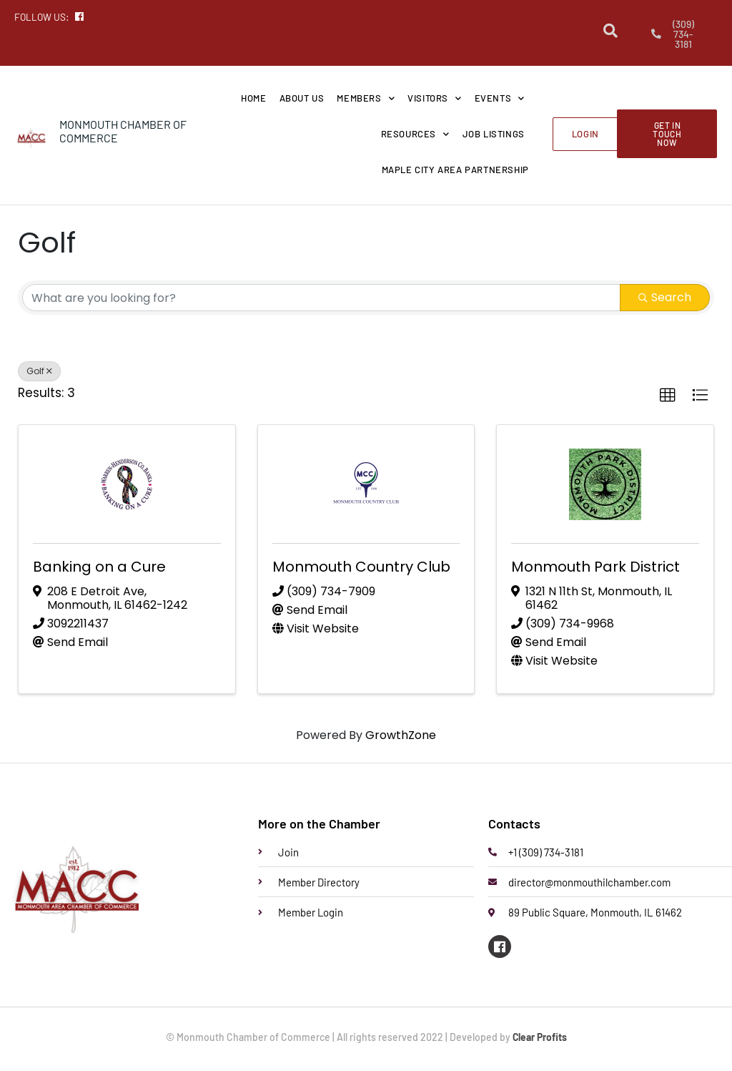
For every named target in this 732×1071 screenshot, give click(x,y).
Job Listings (494, 134)
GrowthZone (400, 735)
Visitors (434, 98)
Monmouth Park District (595, 567)
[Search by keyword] (321, 298)
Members (366, 98)
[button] (667, 396)
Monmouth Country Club (361, 567)
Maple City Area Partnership (455, 170)
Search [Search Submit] (664, 298)
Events (500, 98)
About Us (302, 98)
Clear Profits (539, 1037)
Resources (415, 134)
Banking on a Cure (99, 567)
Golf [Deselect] (39, 372)
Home (253, 98)
